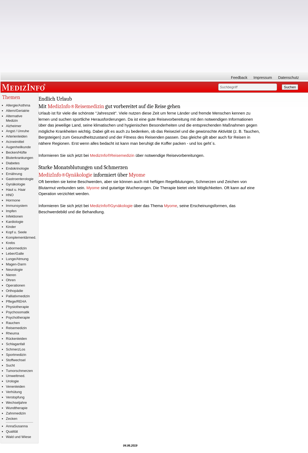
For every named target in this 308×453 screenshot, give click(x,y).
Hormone (13, 200)
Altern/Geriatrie (17, 111)
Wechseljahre (16, 403)
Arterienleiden (16, 136)
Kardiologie (14, 222)
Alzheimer (13, 126)
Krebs (10, 243)
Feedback (239, 77)
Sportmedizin (16, 355)
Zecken (11, 419)
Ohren (11, 280)
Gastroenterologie (19, 179)
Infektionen (14, 216)
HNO (10, 195)
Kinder (11, 227)
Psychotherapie (18, 317)
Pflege (11, 301)
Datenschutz (288, 77)
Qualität (12, 431)
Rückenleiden (16, 339)
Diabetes (13, 163)
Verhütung (14, 392)
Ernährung (14, 174)
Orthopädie (14, 291)
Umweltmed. (15, 376)
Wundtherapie (17, 408)
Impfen (11, 211)
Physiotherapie (17, 307)
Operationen (15, 285)
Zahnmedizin (16, 413)
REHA (21, 301)
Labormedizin (16, 248)
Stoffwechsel (15, 360)
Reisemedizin (16, 328)
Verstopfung (15, 397)
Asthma (24, 105)
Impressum (262, 77)
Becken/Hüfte (16, 152)
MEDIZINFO (25, 87)
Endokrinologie (17, 168)
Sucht (10, 365)
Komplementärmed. (21, 237)
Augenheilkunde (18, 147)
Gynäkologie (15, 184)
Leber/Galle (15, 254)
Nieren (11, 275)
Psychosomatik (17, 312)
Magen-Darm (16, 264)
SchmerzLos (15, 349)
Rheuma (12, 333)
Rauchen (13, 323)
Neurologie (14, 270)
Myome (137, 175)
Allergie (11, 105)
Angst (10, 131)
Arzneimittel (15, 142)
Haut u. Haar (16, 190)
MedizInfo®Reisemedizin (76, 106)
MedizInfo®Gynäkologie (65, 175)
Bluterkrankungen (19, 158)
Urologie (12, 381)
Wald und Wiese (18, 437)
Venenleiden (15, 387)
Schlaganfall (15, 344)
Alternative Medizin (14, 118)
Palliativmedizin (18, 296)
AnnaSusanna (17, 426)
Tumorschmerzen (19, 371)
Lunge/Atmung (17, 259)
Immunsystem (17, 206)
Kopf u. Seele (16, 232)
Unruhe (23, 131)
